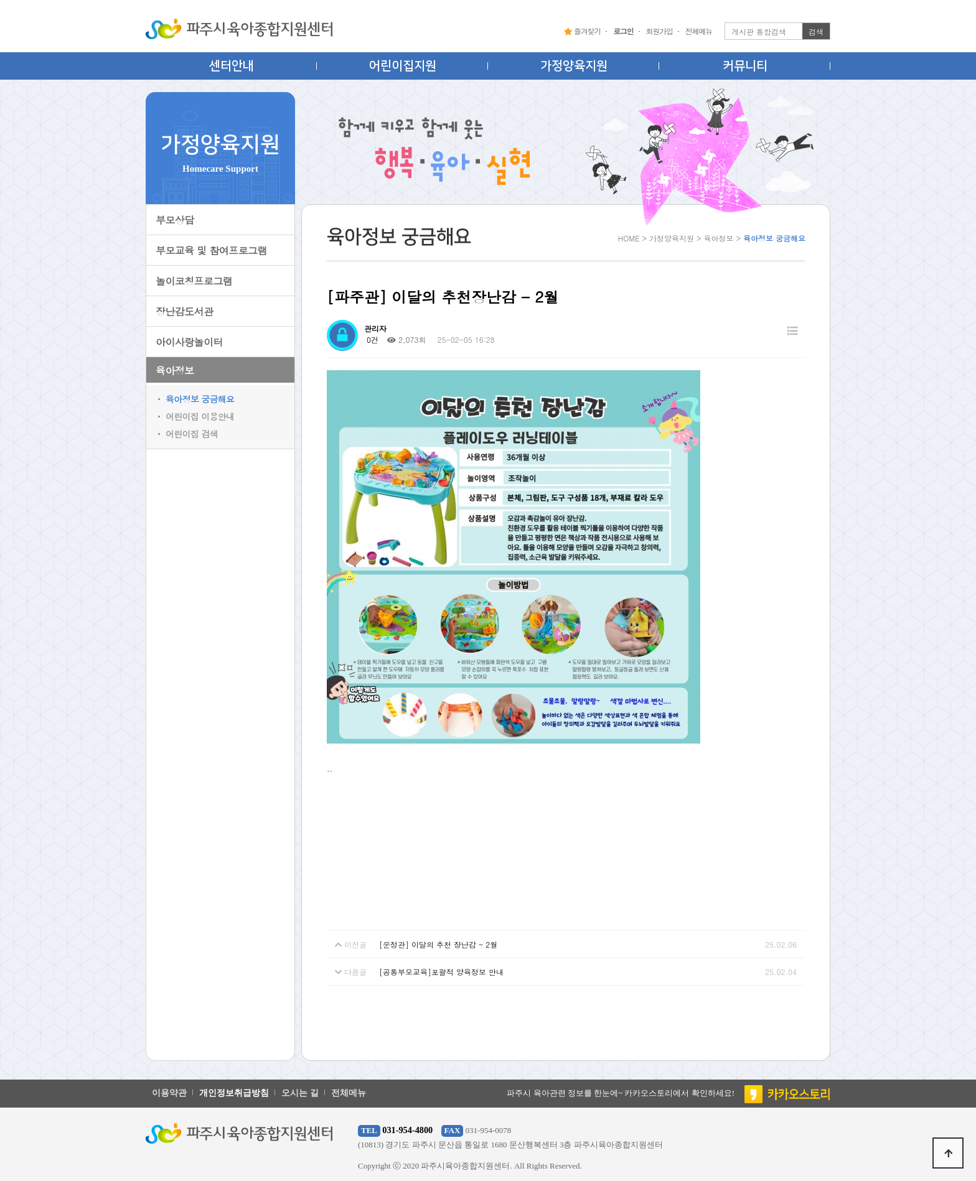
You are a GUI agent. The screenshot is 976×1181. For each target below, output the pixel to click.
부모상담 (175, 220)
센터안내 (231, 66)
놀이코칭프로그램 (194, 281)
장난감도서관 (184, 311)
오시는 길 (300, 1093)
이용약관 (169, 1093)
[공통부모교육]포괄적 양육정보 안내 (441, 971)
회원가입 (659, 31)
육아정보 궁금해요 (200, 399)
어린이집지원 (402, 66)
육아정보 (175, 370)
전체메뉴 (698, 31)
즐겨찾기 (582, 31)
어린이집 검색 (192, 433)
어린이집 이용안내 (200, 416)
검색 (816, 31)
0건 (371, 339)
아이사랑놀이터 (189, 342)
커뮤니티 (745, 66)
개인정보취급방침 (234, 1093)
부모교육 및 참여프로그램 (211, 250)
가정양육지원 (574, 66)
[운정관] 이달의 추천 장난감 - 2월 (438, 944)
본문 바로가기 (0, 0)
